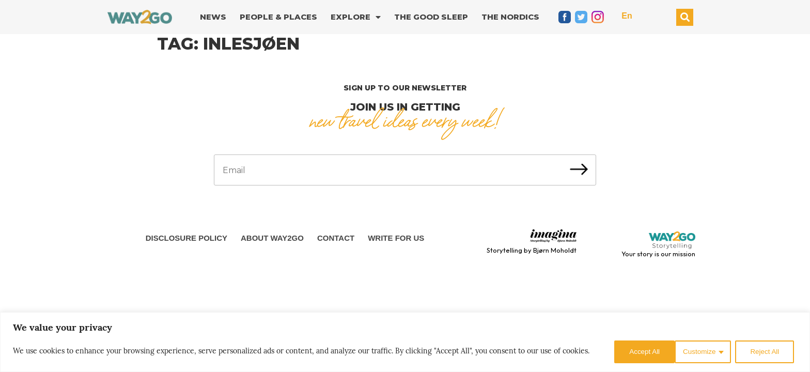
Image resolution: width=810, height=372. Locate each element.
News (213, 17)
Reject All (701, 352)
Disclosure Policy (186, 238)
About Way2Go (272, 238)
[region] (405, 343)
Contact (335, 238)
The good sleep (431, 17)
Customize (634, 352)
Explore (356, 17)
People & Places (278, 17)
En (626, 15)
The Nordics (510, 17)
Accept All (766, 352)
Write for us (396, 238)
